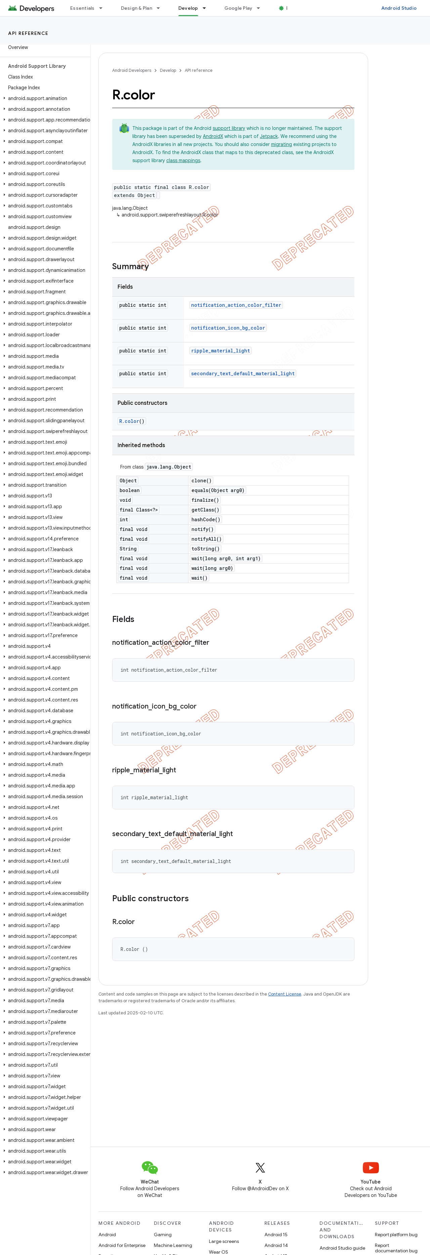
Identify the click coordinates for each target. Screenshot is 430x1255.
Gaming (163, 1235)
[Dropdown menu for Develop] (207, 8)
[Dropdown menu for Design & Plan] (161, 8)
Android (107, 1235)
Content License (284, 994)
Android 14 (276, 1245)
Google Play (238, 8)
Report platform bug (396, 1235)
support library (229, 128)
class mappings (183, 160)
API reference (28, 33)
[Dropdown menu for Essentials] (104, 8)
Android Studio (399, 8)
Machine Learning (173, 1245)
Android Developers (131, 70)
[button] (44, 98)
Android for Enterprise (121, 1245)
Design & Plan (136, 8)
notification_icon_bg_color (228, 328)
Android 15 (276, 1235)
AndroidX (213, 136)
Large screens (224, 1241)
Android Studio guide (342, 1248)
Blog (291, 8)
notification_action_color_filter (236, 305)
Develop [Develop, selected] (188, 8)
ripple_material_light (220, 350)
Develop (168, 70)
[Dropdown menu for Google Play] (261, 8)
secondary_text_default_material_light (243, 373)
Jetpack (269, 136)
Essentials (82, 8)
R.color (129, 421)
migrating (281, 144)
